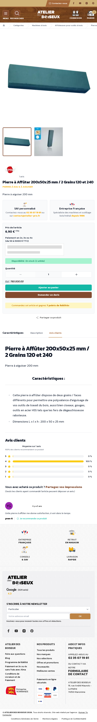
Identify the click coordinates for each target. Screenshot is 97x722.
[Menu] (6, 13)
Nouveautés (43, 666)
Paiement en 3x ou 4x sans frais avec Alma (16, 668)
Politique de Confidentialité (74, 719)
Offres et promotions (48, 662)
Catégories (18, 25)
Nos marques (43, 654)
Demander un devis (48, 295)
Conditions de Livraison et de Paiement (12, 677)
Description (36, 333)
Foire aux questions (15, 654)
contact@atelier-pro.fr (26, 215)
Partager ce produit (48, 317)
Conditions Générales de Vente (25, 719)
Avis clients (55, 333)
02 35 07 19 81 (33, 212)
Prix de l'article (13, 227)
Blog (7, 658)
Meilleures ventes (46, 671)
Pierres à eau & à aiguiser (18, 186)
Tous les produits (45, 650)
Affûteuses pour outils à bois (69, 25)
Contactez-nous (58, 3)
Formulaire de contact (78, 672)
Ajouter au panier (48, 287)
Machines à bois (39, 25)
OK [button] (80, 616)
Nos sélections (44, 658)
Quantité (10, 268)
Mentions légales (50, 719)
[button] (48, 317)
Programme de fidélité (16, 662)
